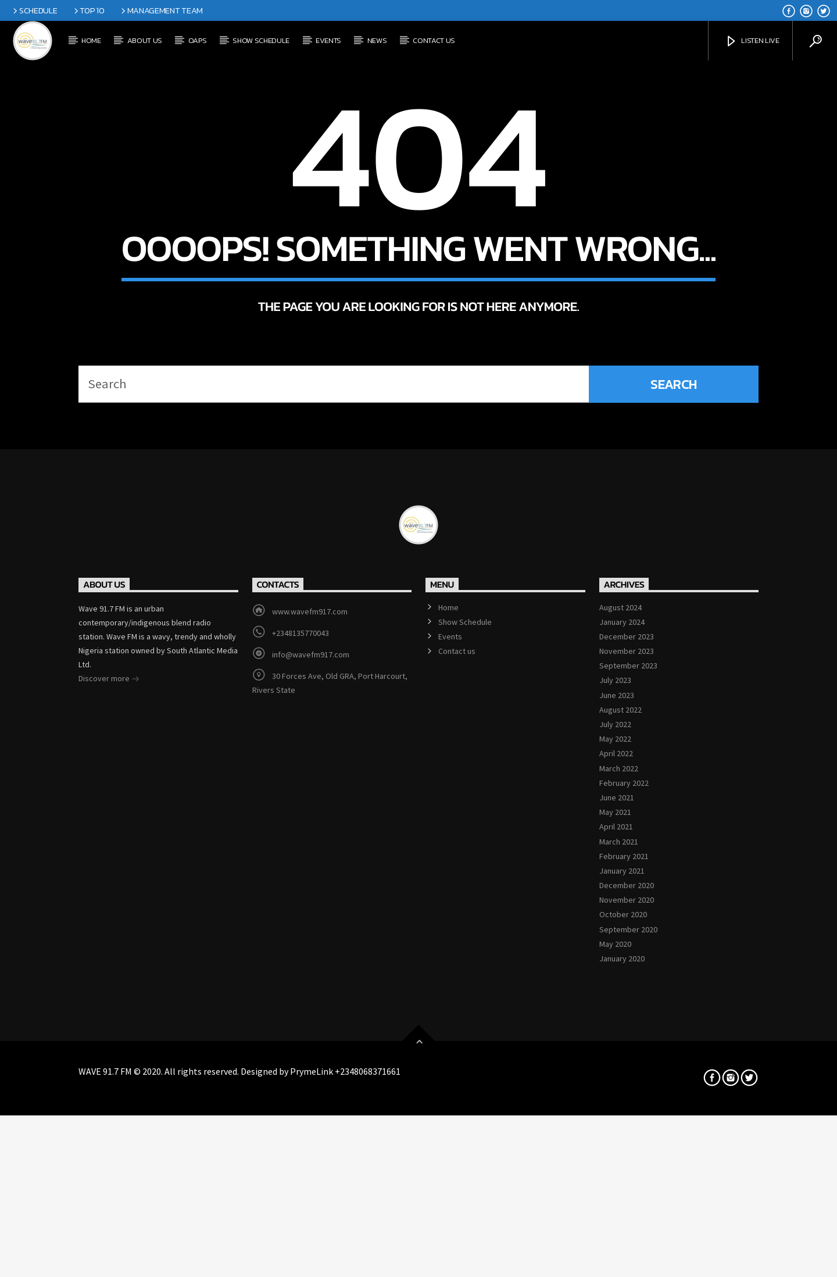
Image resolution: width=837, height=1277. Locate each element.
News (377, 40)
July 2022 (615, 1037)
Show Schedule (261, 40)
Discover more (109, 992)
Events (328, 40)
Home (91, 40)
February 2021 (624, 1169)
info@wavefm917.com (310, 968)
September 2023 (628, 979)
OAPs (197, 40)
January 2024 (622, 935)
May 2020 (615, 1257)
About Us (144, 40)
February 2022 (624, 1096)
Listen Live (752, 41)
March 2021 (618, 1155)
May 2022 (615, 1052)
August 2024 (620, 920)
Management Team (161, 10)
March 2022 (618, 1081)
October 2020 (623, 1228)
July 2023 (615, 994)
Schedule (34, 10)
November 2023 (626, 964)
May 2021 (615, 1125)
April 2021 (616, 1140)
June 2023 (616, 1008)
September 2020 (628, 1242)
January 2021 (622, 1184)
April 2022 (616, 1067)
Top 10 (88, 10)
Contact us (434, 40)
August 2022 (620, 1023)
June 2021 (616, 1111)
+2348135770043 (300, 946)
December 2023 (626, 950)
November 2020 (626, 1213)
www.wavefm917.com (310, 925)
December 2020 (626, 1198)
